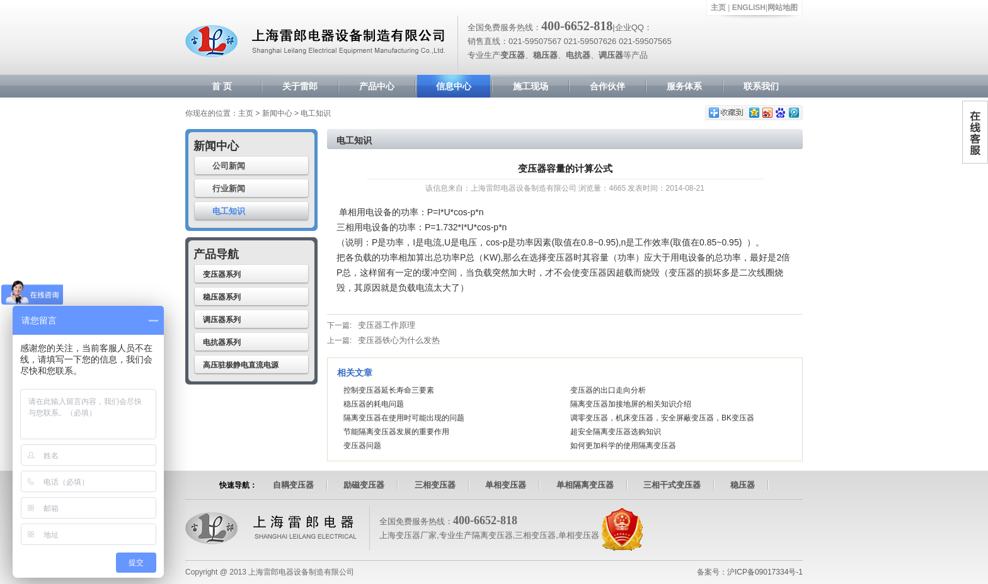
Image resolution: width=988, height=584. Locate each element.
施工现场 (530, 86)
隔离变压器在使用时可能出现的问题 (403, 417)
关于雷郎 (300, 86)
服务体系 (684, 86)
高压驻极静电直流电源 (241, 365)
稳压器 (742, 485)
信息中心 (453, 86)
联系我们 (761, 86)
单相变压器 (505, 485)
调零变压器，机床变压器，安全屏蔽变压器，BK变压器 (662, 417)
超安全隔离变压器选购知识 (615, 431)
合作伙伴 (607, 86)
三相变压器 (435, 485)
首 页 (222, 86)
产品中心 (376, 86)
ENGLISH (749, 7)
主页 (718, 7)
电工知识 (228, 211)
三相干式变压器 (672, 485)
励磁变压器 (363, 485)
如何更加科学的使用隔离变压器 (623, 445)
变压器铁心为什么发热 (399, 340)
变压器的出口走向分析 (608, 390)
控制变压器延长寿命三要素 (388, 390)
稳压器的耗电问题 (373, 404)
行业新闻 (228, 188)
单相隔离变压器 (585, 485)
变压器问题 (362, 445)
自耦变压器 (293, 485)
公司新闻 (228, 166)
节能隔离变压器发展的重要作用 (396, 431)
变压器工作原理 (386, 325)
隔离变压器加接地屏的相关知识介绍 (630, 404)
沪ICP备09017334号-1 (765, 572)
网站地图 (782, 7)
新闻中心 (277, 113)
